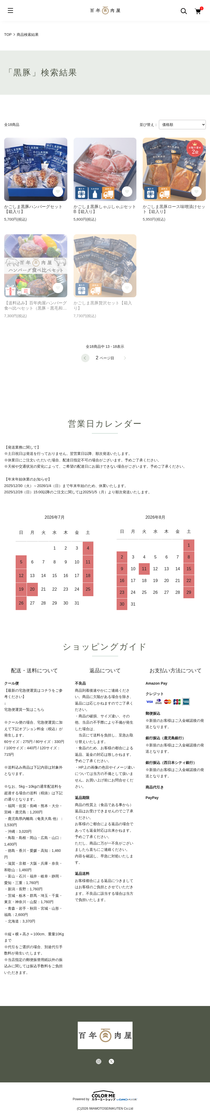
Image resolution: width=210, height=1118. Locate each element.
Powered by (105, 1095)
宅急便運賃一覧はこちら (24, 709)
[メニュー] (10, 10)
